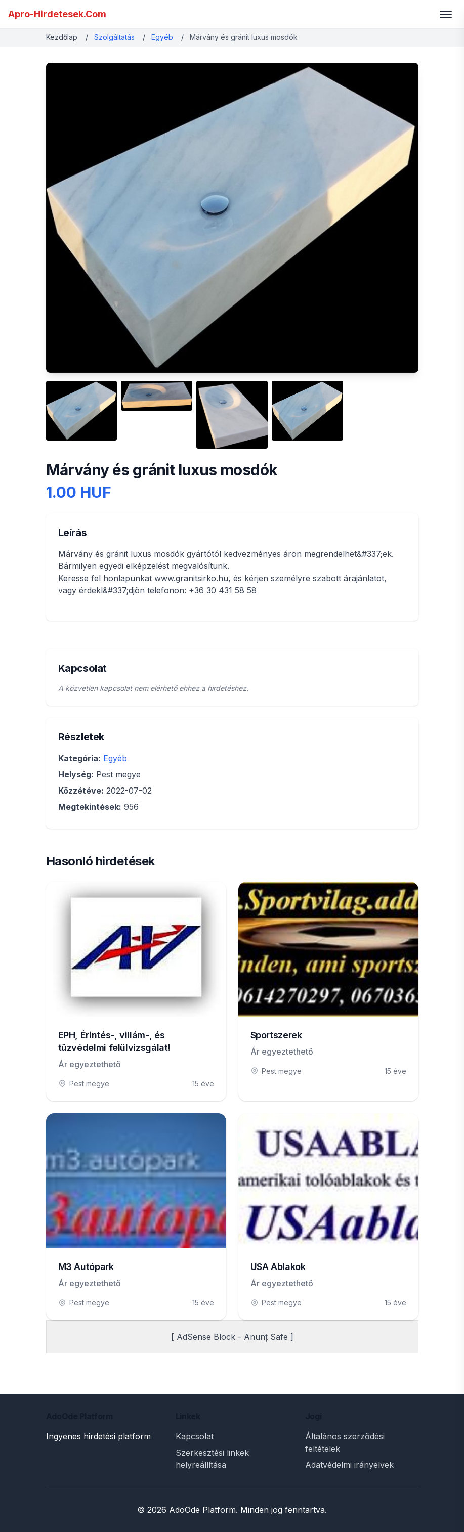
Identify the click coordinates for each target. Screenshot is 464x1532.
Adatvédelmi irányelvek (349, 1465)
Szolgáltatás (114, 37)
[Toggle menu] (446, 14)
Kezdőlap (61, 37)
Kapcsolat (195, 1436)
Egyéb (162, 37)
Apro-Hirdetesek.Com (57, 14)
